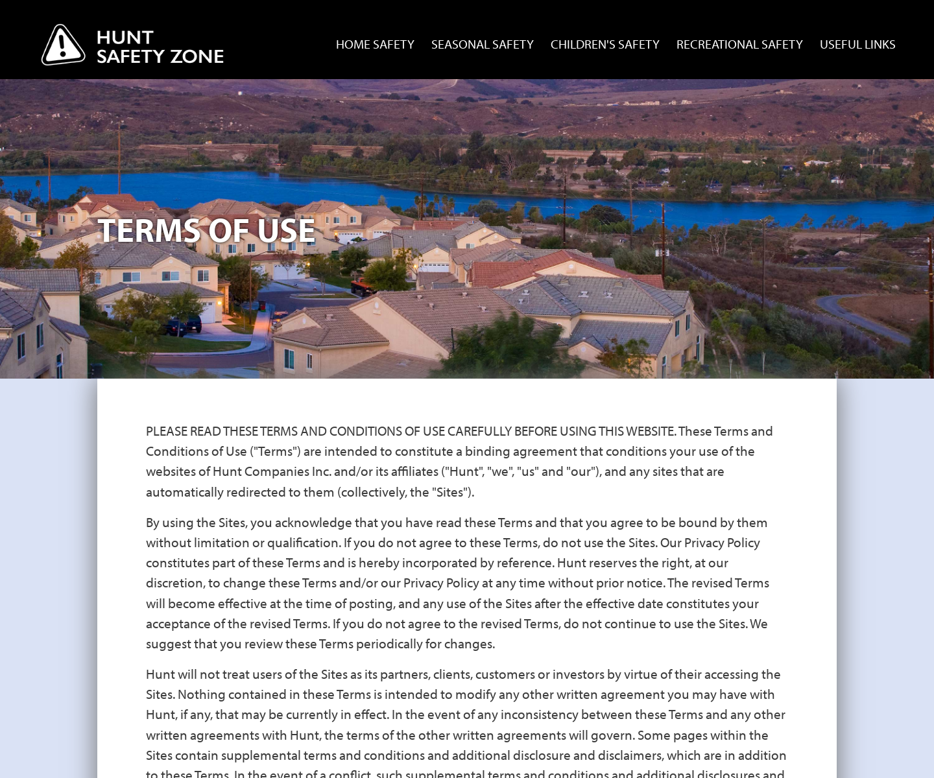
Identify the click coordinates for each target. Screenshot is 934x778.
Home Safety (375, 44)
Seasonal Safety (482, 44)
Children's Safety (605, 44)
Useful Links (858, 44)
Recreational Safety (740, 44)
